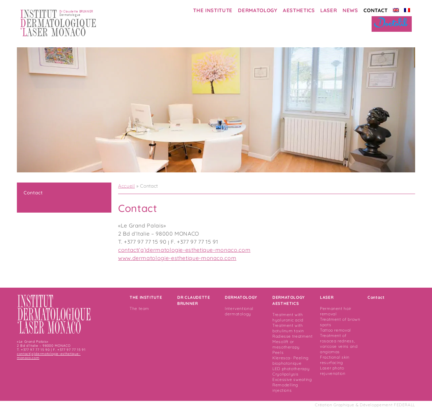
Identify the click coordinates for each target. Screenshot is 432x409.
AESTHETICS (299, 10)
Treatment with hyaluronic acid (287, 317)
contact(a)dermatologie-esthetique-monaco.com (184, 249)
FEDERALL (404, 404)
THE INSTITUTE (212, 10)
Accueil (126, 186)
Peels (278, 352)
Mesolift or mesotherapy (286, 344)
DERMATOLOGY (257, 10)
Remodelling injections (285, 387)
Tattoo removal (335, 330)
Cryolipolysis (285, 374)
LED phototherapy (290, 368)
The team (139, 308)
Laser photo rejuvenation (333, 370)
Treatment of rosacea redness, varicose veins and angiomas (339, 343)
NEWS (350, 10)
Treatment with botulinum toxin (288, 328)
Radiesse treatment (292, 336)
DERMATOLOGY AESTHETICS (288, 300)
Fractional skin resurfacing (335, 360)
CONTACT (375, 10)
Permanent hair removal (335, 311)
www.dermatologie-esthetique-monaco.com (177, 258)
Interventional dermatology (239, 311)
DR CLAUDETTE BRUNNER (193, 300)
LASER (328, 10)
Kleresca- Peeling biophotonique (290, 360)
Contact (33, 193)
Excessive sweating (292, 379)
